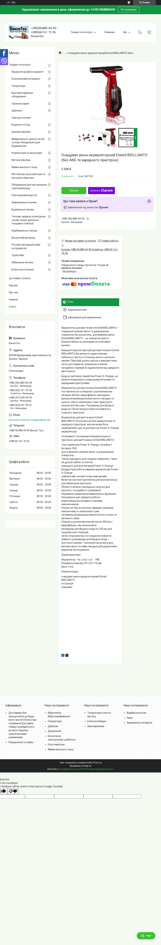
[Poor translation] (13, 791)
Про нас (13, 292)
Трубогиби (18, 255)
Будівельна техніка (23, 209)
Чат (146, 935)
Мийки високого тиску (24, 167)
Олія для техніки (21, 117)
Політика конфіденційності (100, 769)
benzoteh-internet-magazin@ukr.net (29, 419)
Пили (130, 717)
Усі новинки (128, 9)
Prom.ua (97, 762)
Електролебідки (96, 721)
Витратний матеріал (23, 237)
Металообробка (21, 160)
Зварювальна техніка (24, 202)
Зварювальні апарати (139, 722)
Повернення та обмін (21, 742)
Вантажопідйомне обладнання (22, 94)
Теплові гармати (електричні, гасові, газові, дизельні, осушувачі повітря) (29, 220)
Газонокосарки (20, 103)
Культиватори (56, 744)
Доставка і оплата (19, 278)
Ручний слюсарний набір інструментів (26, 246)
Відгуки (13, 285)
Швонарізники (95, 726)
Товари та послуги (81, 32)
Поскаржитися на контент (72, 769)
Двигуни (17, 110)
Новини (13, 299)
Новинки (109, 32)
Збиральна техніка (22, 262)
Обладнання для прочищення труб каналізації (29, 186)
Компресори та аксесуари (27, 152)
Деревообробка (21, 131)
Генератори (18, 85)
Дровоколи (54, 731)
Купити (74, 190)
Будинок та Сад (21, 124)
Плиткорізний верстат (24, 195)
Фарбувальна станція (24, 230)
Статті (12, 306)
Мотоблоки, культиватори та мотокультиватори (28, 176)
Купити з (101, 190)
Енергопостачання (23, 269)
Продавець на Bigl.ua (80, 766)
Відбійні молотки (136, 712)
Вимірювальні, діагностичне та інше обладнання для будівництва (28, 142)
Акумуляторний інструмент (28, 71)
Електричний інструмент (26, 78)
